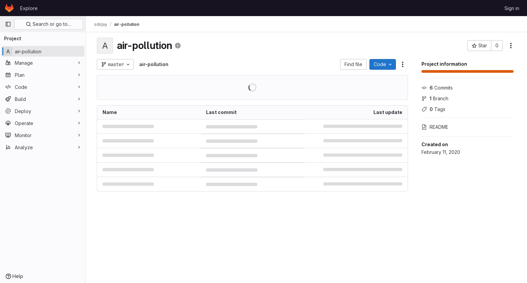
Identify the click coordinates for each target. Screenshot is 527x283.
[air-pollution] (42, 51)
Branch (434, 98)
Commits (437, 88)
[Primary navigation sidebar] (8, 24)
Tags (433, 109)
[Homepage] (9, 8)
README (434, 127)
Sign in (511, 8)
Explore (29, 8)
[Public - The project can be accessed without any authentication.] (177, 45)
